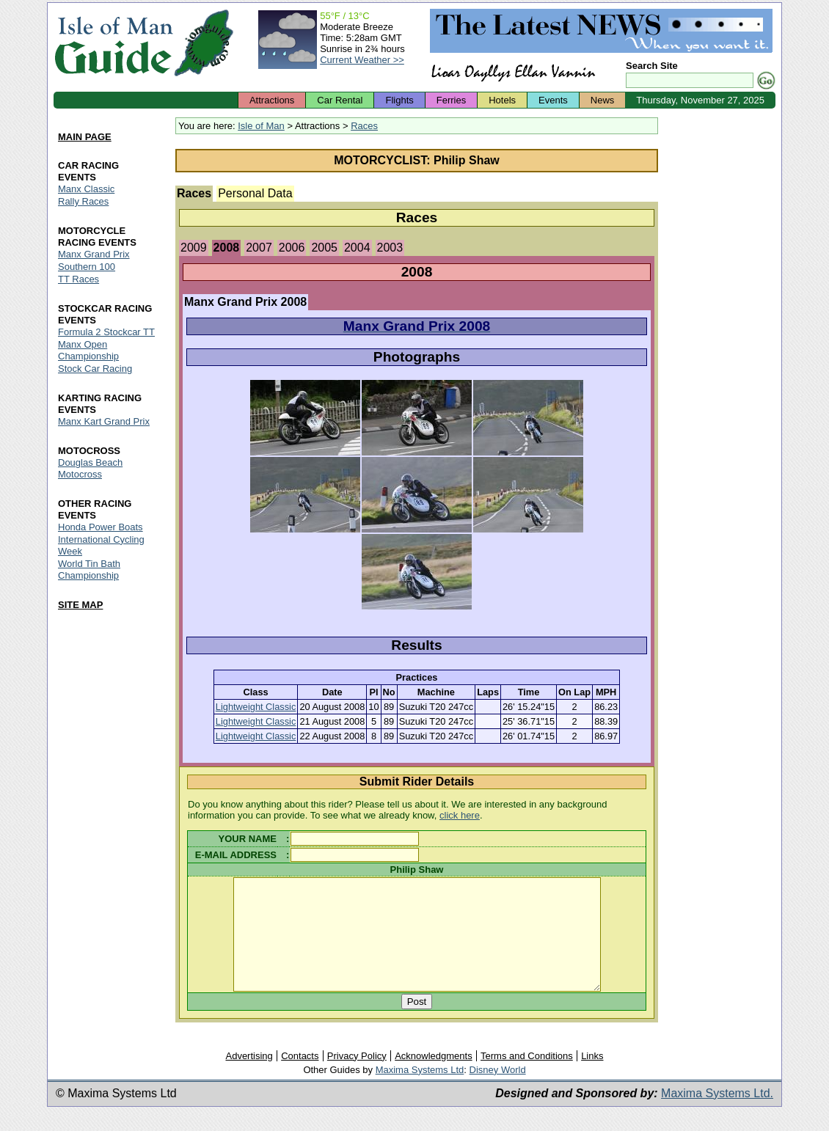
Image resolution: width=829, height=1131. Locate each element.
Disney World (498, 1091)
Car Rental (339, 100)
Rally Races (83, 201)
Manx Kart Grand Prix (104, 421)
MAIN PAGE (85, 136)
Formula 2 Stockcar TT (106, 331)
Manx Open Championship (88, 350)
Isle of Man (261, 125)
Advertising (248, 1077)
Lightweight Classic (256, 706)
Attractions (271, 100)
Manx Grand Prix (94, 254)
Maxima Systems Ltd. (717, 1115)
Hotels (502, 100)
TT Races (78, 279)
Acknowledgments (433, 1077)
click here (459, 815)
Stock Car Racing (95, 368)
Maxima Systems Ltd (420, 1091)
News (603, 100)
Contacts (299, 1077)
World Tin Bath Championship (89, 569)
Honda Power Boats (100, 526)
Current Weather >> (362, 59)
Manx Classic (86, 188)
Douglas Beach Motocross (90, 468)
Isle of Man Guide (113, 43)
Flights (399, 100)
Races (364, 125)
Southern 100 (86, 266)
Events (553, 100)
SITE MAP (80, 604)
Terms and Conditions (527, 1077)
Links (592, 1077)
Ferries (451, 100)
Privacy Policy (357, 1077)
